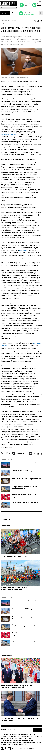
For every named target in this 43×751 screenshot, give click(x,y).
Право (3, 23)
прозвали (23, 250)
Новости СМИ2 (6, 520)
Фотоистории (6, 526)
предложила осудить (9, 134)
